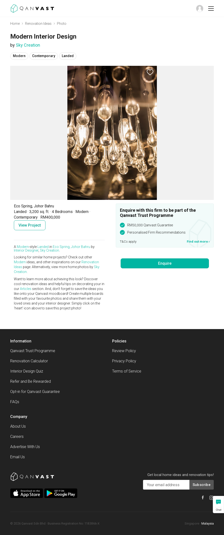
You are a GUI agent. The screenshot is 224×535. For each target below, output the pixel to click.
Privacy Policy (124, 361)
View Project (29, 225)
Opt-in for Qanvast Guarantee (35, 391)
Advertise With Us (25, 446)
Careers (17, 436)
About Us (18, 426)
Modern (23, 247)
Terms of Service (126, 371)
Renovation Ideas (38, 23)
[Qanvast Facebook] (203, 497)
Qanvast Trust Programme (32, 350)
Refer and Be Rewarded (30, 381)
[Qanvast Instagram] (211, 498)
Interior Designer (26, 250)
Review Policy (124, 350)
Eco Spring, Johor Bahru (71, 247)
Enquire (164, 263)
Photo (61, 23)
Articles (25, 289)
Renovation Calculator (29, 361)
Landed (43, 247)
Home (15, 23)
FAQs (14, 401)
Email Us (17, 457)
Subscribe (202, 485)
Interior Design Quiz (26, 371)
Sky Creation (28, 45)
